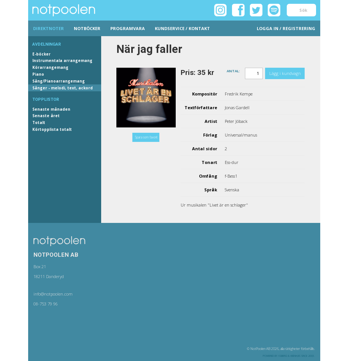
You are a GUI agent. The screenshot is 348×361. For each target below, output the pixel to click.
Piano (38, 74)
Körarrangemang (50, 67)
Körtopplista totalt (52, 129)
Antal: (233, 70)
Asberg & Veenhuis (289, 356)
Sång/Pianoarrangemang (58, 81)
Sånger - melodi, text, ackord (62, 88)
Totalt (38, 122)
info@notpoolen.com (53, 294)
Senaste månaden (51, 109)
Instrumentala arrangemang (62, 60)
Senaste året (46, 115)
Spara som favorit (146, 137)
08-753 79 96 (45, 304)
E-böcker (41, 54)
